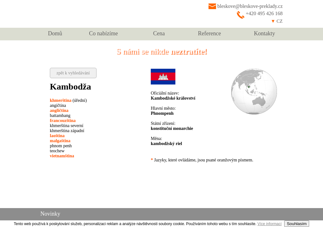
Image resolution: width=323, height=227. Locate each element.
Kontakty (264, 33)
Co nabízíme (103, 33)
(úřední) (68, 100)
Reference (209, 33)
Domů (55, 33)
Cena (159, 33)
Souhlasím (297, 223)
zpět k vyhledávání (73, 73)
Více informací (269, 224)
